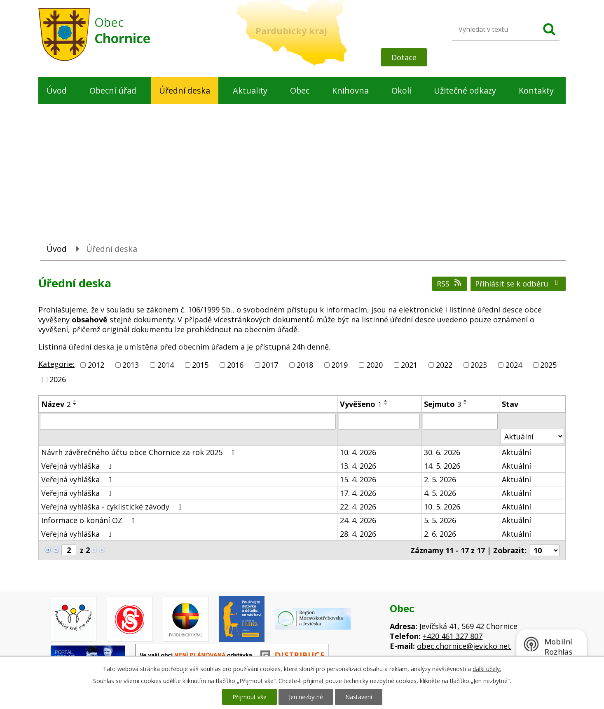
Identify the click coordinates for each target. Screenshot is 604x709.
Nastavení (358, 697)
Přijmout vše (249, 697)
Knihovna (350, 90)
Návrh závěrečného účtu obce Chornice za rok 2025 (139, 452)
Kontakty (536, 90)
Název (55, 404)
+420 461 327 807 (452, 636)
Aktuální (516, 452)
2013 (130, 365)
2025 (548, 365)
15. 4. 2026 (358, 479)
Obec (299, 90)
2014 (165, 365)
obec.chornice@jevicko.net (464, 646)
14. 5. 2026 (442, 466)
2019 (339, 365)
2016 (235, 365)
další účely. (487, 669)
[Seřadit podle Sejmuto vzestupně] (465, 400)
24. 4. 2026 (358, 520)
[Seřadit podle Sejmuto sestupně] (465, 404)
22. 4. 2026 (358, 507)
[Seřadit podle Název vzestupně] (75, 400)
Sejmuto (442, 404)
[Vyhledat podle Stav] (532, 436)
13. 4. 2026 (358, 466)
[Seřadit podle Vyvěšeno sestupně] (386, 404)
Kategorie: (56, 364)
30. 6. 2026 (442, 452)
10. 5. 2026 (442, 507)
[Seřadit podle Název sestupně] (75, 404)
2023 (479, 365)
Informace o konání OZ (89, 520)
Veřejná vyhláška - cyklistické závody (113, 507)
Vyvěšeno (361, 404)
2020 (374, 365)
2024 (514, 365)
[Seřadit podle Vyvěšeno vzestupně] (386, 400)
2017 (270, 365)
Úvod (57, 90)
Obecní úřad (112, 90)
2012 (96, 365)
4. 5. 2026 (440, 493)
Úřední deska (184, 90)
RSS (450, 284)
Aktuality (250, 90)
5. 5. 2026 (440, 520)
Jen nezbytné (306, 697)
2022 (444, 365)
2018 (305, 365)
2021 (409, 365)
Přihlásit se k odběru (518, 284)
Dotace (404, 57)
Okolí (401, 90)
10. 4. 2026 (358, 452)
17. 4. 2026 (358, 493)
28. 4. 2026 (358, 534)
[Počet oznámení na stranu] (545, 550)
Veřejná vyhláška (78, 466)
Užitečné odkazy (465, 90)
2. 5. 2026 (440, 479)
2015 (200, 365)
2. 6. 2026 (440, 534)
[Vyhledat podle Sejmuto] (460, 422)
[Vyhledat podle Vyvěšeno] (379, 422)
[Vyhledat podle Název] (188, 422)
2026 (57, 379)
